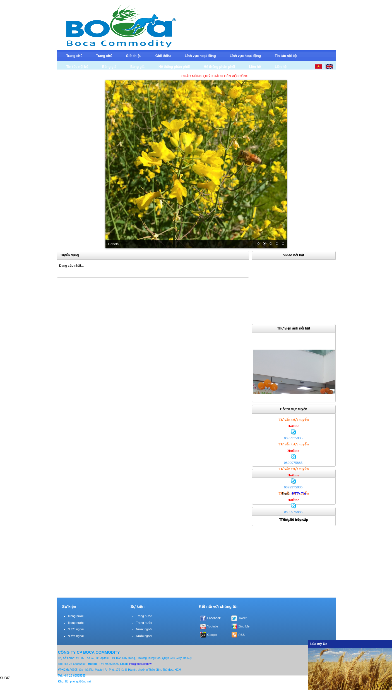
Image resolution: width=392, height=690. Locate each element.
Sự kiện (69, 606)
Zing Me (244, 626)
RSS (242, 634)
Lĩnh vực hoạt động (200, 56)
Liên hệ (255, 67)
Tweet (243, 618)
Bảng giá (109, 67)
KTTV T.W (299, 493)
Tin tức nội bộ (286, 56)
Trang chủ (74, 56)
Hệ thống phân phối (174, 67)
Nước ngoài (76, 629)
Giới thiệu (133, 56)
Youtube (212, 626)
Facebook (214, 618)
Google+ (213, 634)
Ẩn (386, 644)
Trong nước (76, 616)
